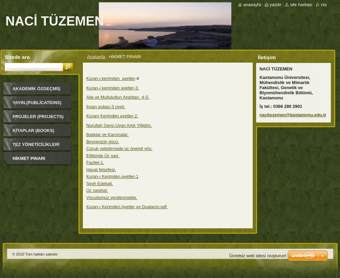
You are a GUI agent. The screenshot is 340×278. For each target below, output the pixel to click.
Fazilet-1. (95, 162)
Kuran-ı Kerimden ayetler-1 (112, 176)
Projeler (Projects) (38, 116)
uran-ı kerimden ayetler (112, 78)
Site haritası (301, 4)
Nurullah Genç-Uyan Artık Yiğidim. (119, 125)
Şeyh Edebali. (99, 183)
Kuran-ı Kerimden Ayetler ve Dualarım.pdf (127, 206)
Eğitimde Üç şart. (102, 155)
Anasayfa (96, 56)
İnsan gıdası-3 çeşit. (105, 106)
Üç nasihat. (97, 190)
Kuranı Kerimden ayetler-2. (112, 115)
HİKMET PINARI (29, 158)
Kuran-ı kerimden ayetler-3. (112, 88)
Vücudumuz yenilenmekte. (111, 197)
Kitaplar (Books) (33, 130)
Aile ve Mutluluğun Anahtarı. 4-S (117, 97)
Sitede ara (17, 57)
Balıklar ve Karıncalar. (107, 134)
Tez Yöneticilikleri (36, 144)
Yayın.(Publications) (37, 102)
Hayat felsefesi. (101, 169)
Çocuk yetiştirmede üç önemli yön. (119, 148)
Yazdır (276, 4)
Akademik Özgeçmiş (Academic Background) (36, 91)
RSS (324, 4)
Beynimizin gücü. (102, 141)
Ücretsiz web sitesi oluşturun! (257, 255)
